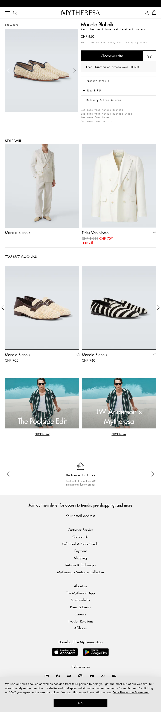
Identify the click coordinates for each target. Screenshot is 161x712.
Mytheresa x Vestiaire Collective (80, 571)
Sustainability (80, 599)
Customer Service (80, 529)
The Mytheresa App (80, 592)
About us (80, 585)
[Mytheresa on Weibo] (103, 676)
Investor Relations (80, 621)
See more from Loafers (96, 121)
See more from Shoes (95, 117)
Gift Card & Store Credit (80, 543)
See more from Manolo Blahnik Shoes (106, 113)
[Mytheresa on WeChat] (114, 676)
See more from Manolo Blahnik (102, 109)
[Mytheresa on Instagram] (80, 676)
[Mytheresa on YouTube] (91, 676)
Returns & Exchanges (80, 564)
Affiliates (80, 627)
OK (80, 702)
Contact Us (80, 536)
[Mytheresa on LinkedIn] (46, 676)
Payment (80, 550)
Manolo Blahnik (97, 24)
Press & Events (80, 606)
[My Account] (146, 13)
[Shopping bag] (154, 13)
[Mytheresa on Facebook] (57, 676)
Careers (80, 614)
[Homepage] (80, 12)
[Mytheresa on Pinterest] (69, 676)
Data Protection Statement (131, 692)
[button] (8, 70)
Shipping (80, 557)
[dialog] (80, 694)
